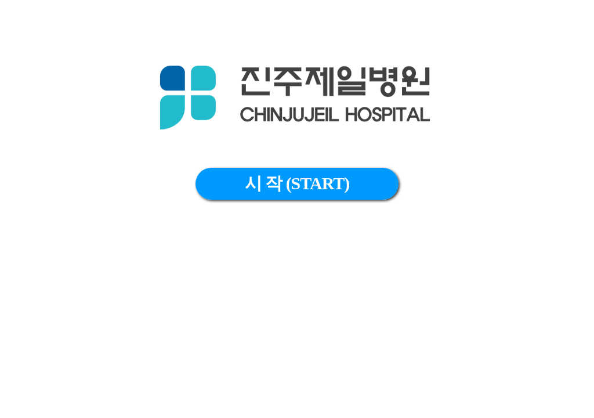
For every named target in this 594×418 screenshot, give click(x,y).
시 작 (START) (297, 183)
